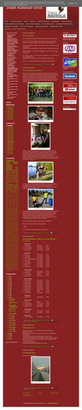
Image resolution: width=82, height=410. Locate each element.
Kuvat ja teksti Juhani (10, 171)
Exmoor (12, 195)
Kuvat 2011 (9, 154)
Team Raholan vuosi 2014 (32, 70)
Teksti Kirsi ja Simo (10, 176)
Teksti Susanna (8, 218)
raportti (7, 170)
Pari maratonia (28, 36)
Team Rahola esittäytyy (16, 21)
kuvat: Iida (13, 235)
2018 (9, 290)
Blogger (56, 403)
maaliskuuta (11, 327)
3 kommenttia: (47, 232)
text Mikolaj (8, 268)
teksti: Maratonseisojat (10, 266)
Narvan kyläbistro (12, 208)
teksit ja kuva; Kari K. (12, 239)
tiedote (12, 268)
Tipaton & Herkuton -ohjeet (41, 26)
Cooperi (25, 21)
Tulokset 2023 (10, 106)
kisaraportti (10, 160)
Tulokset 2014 (10, 117)
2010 (9, 338)
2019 (9, 288)
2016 (9, 294)
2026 (9, 276)
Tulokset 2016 (10, 114)
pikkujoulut (16, 179)
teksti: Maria (11, 267)
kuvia (17, 169)
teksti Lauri (12, 244)
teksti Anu (16, 188)
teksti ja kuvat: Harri (10, 259)
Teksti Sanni (11, 217)
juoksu (16, 167)
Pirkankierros (8, 211)
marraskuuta (11, 313)
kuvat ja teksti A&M (12, 186)
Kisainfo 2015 (10, 144)
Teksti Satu (16, 217)
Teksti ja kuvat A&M (14, 181)
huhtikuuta (11, 325)
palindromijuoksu (15, 236)
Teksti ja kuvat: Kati (11, 220)
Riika (17, 211)
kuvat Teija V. (12, 229)
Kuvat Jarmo (15, 202)
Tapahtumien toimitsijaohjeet (11, 26)
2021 (9, 285)
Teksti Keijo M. (13, 213)
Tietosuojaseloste (55, 21)
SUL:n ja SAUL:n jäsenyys (27, 26)
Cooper (14, 172)
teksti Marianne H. (9, 245)
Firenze (11, 197)
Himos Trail (11, 198)
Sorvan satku (15, 175)
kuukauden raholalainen (9, 165)
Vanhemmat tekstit (54, 393)
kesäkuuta (11, 322)
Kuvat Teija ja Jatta (10, 204)
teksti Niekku (15, 248)
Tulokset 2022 (10, 108)
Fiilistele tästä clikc (32, 159)
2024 (9, 279)
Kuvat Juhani (15, 203)
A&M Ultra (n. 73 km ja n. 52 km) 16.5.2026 (15, 28)
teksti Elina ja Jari (12, 241)
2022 (9, 283)
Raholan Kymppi (14, 170)
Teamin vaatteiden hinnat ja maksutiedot (14, 23)
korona (9, 225)
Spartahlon (8, 212)
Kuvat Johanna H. (9, 203)
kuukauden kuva (31, 389)
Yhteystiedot (33, 21)
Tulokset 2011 (10, 152)
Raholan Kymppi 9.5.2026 (56, 26)
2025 (9, 278)
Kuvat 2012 (9, 150)
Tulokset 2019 (10, 109)
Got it (76, 3)
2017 (9, 292)
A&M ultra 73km (9, 175)
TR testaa (12, 212)
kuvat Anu (13, 225)
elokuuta (11, 318)
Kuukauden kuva (29, 353)
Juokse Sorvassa (31, 321)
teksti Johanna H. (10, 189)
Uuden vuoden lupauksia (13, 222)
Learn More (71, 3)
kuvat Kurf (14, 226)
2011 (9, 336)
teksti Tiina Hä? (11, 250)
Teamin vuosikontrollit (67, 21)
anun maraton (15, 174)
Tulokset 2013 (10, 119)
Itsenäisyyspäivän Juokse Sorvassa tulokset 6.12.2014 (12, 306)
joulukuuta (11, 299)
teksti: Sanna (16, 267)
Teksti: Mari (12, 183)
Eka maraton (11, 180)
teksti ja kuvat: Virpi (14, 264)
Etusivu (6, 21)
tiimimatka (16, 268)
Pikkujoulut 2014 (29, 328)
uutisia (8, 162)
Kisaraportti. (9, 169)
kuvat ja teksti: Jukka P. (14, 234)
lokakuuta (11, 315)
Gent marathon (15, 197)
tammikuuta (11, 331)
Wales (17, 184)
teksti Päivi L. (8, 249)
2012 (9, 335)
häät (7, 185)
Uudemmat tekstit (26, 393)
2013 (9, 333)
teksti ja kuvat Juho (14, 254)
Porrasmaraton (13, 211)
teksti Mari (16, 244)
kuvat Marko (16, 227)
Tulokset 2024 (10, 130)
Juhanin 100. (15, 199)
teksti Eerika (14, 240)
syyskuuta (11, 316)
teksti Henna (12, 243)
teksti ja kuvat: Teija (11, 263)
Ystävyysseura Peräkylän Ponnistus (64, 23)
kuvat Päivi (8, 229)
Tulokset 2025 (10, 129)
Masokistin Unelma (14, 207)
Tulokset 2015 (10, 116)
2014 (9, 297)
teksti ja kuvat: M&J (9, 262)
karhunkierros (11, 185)
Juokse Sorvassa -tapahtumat (33, 23)
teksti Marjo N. (15, 245)
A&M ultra (10, 172)
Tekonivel (7, 213)
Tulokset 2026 (10, 127)
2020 (9, 286)
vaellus (7, 180)
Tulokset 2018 (10, 111)
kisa (7, 225)
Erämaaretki (8, 195)
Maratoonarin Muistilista (43, 21)
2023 (9, 281)
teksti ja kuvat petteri (14, 258)
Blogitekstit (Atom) (29, 395)
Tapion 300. (16, 212)
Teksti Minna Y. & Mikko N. (11, 216)
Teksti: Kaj (16, 221)
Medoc (7, 208)
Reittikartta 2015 (10, 141)
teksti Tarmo (13, 249)
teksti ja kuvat (12, 253)
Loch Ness (12, 206)
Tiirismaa (7, 222)
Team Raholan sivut (24, 7)
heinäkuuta (11, 320)
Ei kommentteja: (48, 64)
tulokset (35, 321)
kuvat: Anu (8, 235)
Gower (7, 198)
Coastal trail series (14, 194)
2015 (9, 295)
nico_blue (45, 403)
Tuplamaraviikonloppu (10, 184)
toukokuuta (11, 323)
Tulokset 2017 (10, 113)
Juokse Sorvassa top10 (47, 23)
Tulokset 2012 (10, 149)
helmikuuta (11, 329)
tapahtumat (9, 167)
